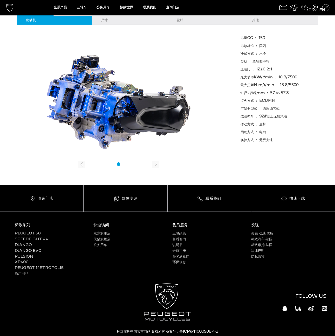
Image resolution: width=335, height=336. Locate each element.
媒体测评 (129, 198)
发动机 (31, 20)
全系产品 (60, 7)
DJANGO (23, 244)
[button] (118, 164)
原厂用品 (21, 273)
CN (311, 10)
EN (322, 10)
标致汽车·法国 (262, 239)
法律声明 (258, 250)
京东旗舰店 (102, 233)
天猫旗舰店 (102, 239)
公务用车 (103, 7)
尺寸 (104, 20)
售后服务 (180, 224)
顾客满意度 (180, 256)
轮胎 (180, 20)
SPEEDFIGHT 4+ (31, 239)
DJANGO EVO (28, 250)
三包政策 (179, 233)
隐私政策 (258, 256)
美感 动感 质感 (262, 233)
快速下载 (297, 198)
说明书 (177, 244)
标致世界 (126, 7)
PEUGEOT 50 (28, 233)
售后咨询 (179, 239)
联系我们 (149, 7)
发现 (255, 224)
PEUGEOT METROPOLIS (39, 267)
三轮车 (82, 7)
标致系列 (22, 224)
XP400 (21, 262)
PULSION (24, 256)
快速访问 (101, 224)
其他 (255, 20)
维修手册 (179, 250)
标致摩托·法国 (262, 244)
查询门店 (172, 7)
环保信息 (179, 262)
